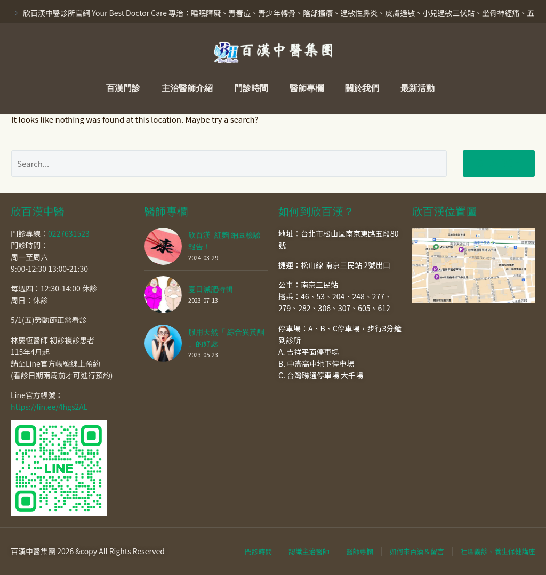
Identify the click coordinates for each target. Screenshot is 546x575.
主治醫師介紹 (187, 88)
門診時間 (251, 88)
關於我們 (362, 88)
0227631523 (69, 233)
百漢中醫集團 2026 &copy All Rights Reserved (88, 551)
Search (498, 163)
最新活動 (417, 88)
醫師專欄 (307, 88)
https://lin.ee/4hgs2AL (49, 406)
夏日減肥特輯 (210, 289)
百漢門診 (123, 88)
